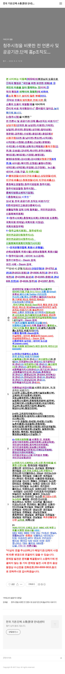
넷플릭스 (38, 535)
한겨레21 (31, 504)
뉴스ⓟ (52, 481)
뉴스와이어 (18, 496)
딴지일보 (24, 486)
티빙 (14, 538)
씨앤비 (28, 501)
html (54, 317)
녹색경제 (27, 494)
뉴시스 (15, 486)
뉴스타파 (16, 499)
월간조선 (47, 501)
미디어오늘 (18, 507)
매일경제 (43, 465)
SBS (14, 533)
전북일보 (27, 512)
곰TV (30, 538)
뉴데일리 (17, 491)
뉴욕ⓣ (36, 483)
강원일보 (49, 507)
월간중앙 (42, 504)
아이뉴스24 (50, 473)
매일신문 (39, 507)
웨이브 (15, 540)
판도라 (37, 538)
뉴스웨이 (34, 486)
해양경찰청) (36, 431)
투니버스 (16, 543)
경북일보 (16, 509)
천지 (53, 483)
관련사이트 (7, 658)
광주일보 (39, 514)
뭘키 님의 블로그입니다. (16, 626)
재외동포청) (26, 429)
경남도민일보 (39, 512)
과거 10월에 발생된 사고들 (28, 322)
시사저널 (37, 501)
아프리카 (22, 538)
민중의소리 (28, 488)
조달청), (37, 429)
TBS (24, 543)
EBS (20, 533)
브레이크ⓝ (40, 488)
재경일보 (49, 478)
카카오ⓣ (46, 538)
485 (28, 325)
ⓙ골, (19, 545)
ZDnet (40, 473)
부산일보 (28, 507)
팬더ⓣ (23, 540)
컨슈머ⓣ (29, 496)
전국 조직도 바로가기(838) (25, 356)
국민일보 (27, 475)
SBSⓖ (39, 543)
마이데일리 (50, 491)
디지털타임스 (28, 473)
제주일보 (27, 517)
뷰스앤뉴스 (18, 501)
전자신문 (16, 473)
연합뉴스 (47, 470)
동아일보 (16, 470)
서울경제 (39, 478)
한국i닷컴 (32, 465)
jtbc (38, 533)
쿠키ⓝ (34, 499)
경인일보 (47, 509)
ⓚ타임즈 (16, 483)
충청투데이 (18, 514)
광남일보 (29, 514)
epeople (16, 348)
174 (21, 380)
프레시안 (45, 483)
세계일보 (47, 475)
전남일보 (37, 517)
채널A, (53, 533)
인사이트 (42, 499)
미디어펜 (52, 488)
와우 (48, 540)
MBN (26, 533)
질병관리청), (48, 429)
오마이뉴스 (28, 468)
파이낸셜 (16, 481)
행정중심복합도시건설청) (25, 434)
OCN (35, 540)
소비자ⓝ (28, 491)
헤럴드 (34, 481)
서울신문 (37, 475)
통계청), (16, 431)
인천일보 (49, 514)
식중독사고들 (19, 325)
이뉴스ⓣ (45, 494)
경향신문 (16, 468)
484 (44, 322)
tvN (30, 540)
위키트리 (44, 486)
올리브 (31, 543)
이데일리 (43, 481)
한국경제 (29, 478)
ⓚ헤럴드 (27, 483)
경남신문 (37, 509)
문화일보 (16, 475)
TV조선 (45, 533)
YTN (32, 533)
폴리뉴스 (16, 488)
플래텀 (25, 499)
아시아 (25, 481)
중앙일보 (49, 468)
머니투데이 (18, 478)
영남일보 (16, 517)
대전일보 (16, 512)
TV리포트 (39, 491)
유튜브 (28, 535)
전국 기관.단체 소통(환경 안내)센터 (19, 3)
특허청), (25, 431)
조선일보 (39, 468)
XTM (42, 540)
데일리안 (16, 494)
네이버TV (48, 535)
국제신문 (27, 509)
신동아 (51, 504)
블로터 (36, 494)
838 (36, 330)
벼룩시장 (30, 520)
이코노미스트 (19, 504)
